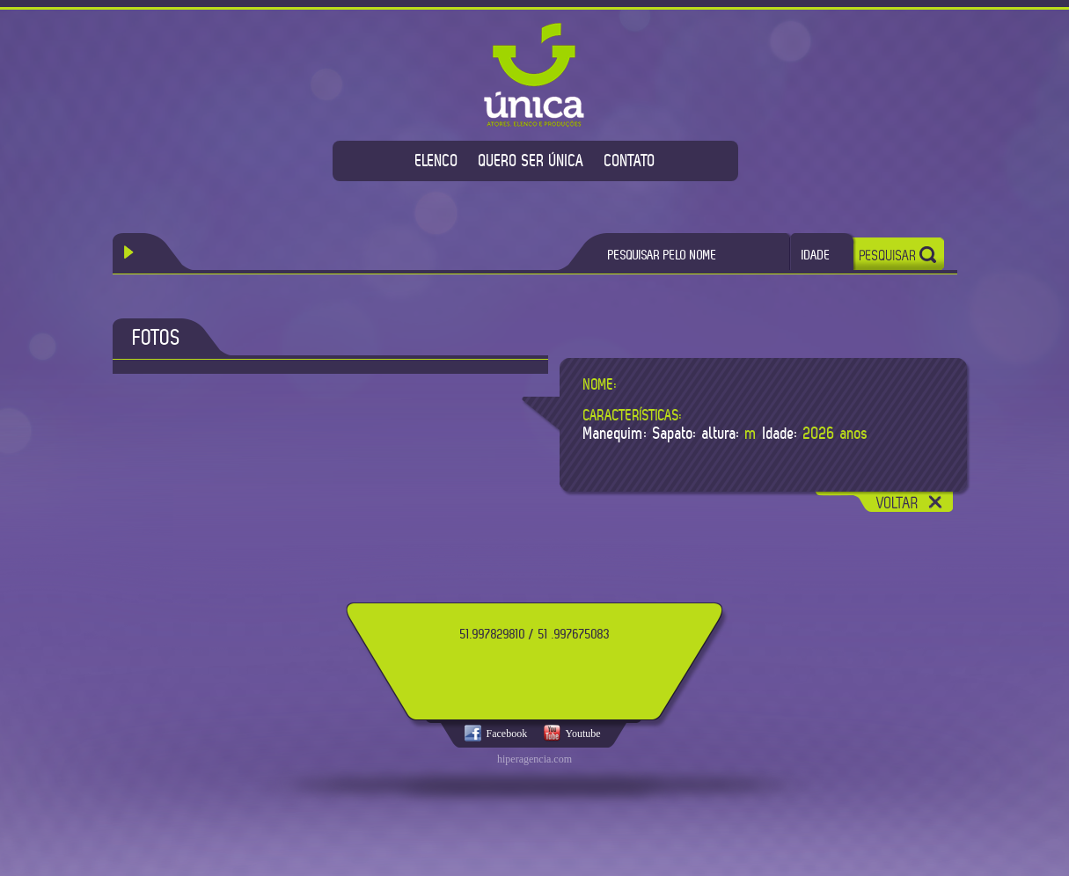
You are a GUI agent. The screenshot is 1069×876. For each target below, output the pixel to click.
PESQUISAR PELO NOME (662, 254)
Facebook (507, 733)
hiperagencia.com (534, 759)
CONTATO (629, 160)
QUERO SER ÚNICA (531, 160)
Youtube (583, 733)
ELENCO (436, 160)
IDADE (816, 254)
